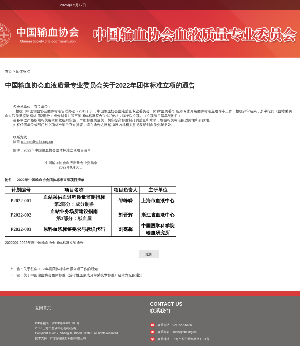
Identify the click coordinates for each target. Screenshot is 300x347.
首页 (8, 71)
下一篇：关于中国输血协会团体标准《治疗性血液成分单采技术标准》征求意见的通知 (76, 275)
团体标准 (23, 71)
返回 (149, 254)
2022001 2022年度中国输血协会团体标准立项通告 (44, 243)
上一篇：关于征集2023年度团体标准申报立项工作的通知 (54, 269)
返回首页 (43, 308)
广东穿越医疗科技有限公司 (68, 338)
